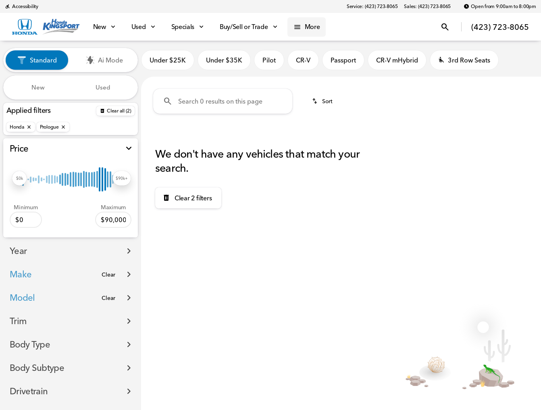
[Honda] (20, 127)
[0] (26, 220)
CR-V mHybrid (397, 60)
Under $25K (168, 60)
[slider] (19, 178)
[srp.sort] (323, 101)
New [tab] (38, 87)
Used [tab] (103, 87)
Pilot (269, 60)
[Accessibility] (21, 6)
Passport (343, 60)
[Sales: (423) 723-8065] (427, 6)
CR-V (303, 60)
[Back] (115, 111)
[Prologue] (53, 127)
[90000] (113, 220)
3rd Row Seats (464, 60)
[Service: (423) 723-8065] (372, 6)
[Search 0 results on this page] (222, 101)
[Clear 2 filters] (188, 197)
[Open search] (445, 27)
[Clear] (108, 274)
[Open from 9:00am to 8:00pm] (500, 6)
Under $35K (224, 60)
